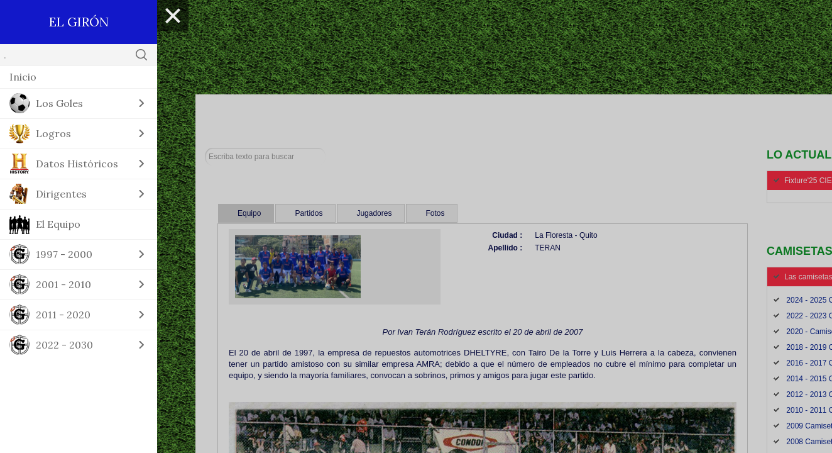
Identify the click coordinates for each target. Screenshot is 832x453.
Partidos (308, 213)
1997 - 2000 (64, 254)
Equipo (249, 213)
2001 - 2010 (63, 284)
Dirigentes (61, 193)
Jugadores (373, 213)
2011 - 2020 (63, 314)
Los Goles (59, 103)
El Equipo (58, 224)
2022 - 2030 (64, 344)
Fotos (434, 213)
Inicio (22, 76)
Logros (53, 133)
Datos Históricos (77, 163)
